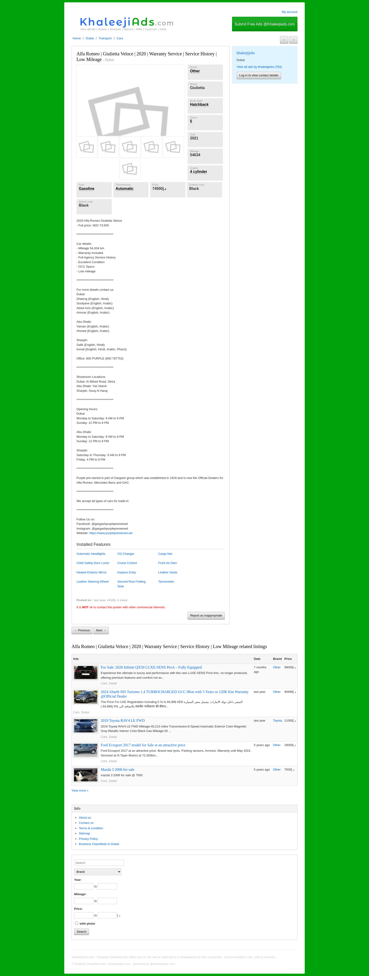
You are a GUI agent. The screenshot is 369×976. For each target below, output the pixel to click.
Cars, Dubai (109, 683)
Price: (78, 909)
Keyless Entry (126, 572)
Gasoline (86, 189)
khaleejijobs (246, 53)
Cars (119, 38)
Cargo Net (165, 553)
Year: (78, 880)
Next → (101, 630)
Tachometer (166, 581)
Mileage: (80, 894)
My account (289, 12)
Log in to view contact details (258, 75)
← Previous (82, 630)
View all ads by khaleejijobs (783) (259, 67)
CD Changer (125, 553)
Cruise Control (127, 563)
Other (195, 71)
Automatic (124, 189)
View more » (80, 790)
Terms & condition (91, 828)
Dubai (90, 38)
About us (85, 817)
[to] (107, 886)
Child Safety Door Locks (92, 563)
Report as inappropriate (206, 615)
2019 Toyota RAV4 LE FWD (123, 721)
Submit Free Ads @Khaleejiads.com (265, 24)
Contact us (86, 823)
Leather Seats (167, 572)
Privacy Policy (88, 839)
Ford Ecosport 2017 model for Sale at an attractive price (143, 745)
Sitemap (84, 833)
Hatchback (199, 104)
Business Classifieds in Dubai (99, 844)
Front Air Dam (167, 563)
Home (77, 38)
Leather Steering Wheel (92, 581)
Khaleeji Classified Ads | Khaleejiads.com (103, 964)
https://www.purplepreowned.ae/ (111, 533)
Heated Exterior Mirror (91, 572)
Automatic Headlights (90, 553)
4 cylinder (198, 172)
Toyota (277, 720)
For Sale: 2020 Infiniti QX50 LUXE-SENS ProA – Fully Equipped (151, 667)
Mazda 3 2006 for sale (117, 770)
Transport (105, 38)
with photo (85, 923)
